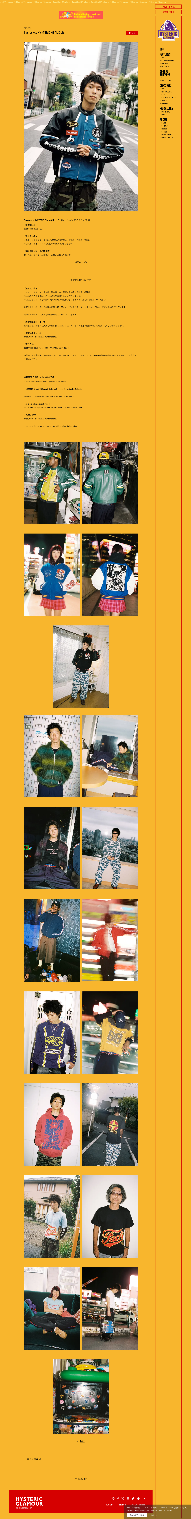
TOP (162, 49)
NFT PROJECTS (166, 91)
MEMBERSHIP (166, 134)
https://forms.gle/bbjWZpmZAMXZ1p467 (40, 337)
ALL (162, 57)
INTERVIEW (165, 66)
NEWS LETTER (166, 80)
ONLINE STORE (168, 6)
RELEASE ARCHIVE (34, 1459)
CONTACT (164, 131)
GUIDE (163, 77)
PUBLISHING (165, 111)
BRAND (163, 122)
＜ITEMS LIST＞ (81, 262)
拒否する (154, 1515)
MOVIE (163, 114)
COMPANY (164, 125)
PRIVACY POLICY (167, 137)
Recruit (122, 1504)
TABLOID (164, 100)
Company (109, 1504)
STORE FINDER (168, 12)
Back (82, 1441)
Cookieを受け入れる (137, 1515)
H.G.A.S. (164, 94)
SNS (162, 88)
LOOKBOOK (165, 103)
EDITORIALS (165, 63)
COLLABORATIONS (167, 60)
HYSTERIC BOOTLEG (168, 97)
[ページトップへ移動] (81, 1478)
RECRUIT (164, 128)
